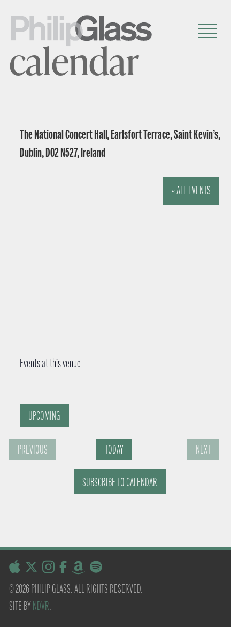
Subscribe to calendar (119, 482)
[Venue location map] (112, 257)
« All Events (191, 190)
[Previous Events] (32, 449)
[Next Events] (203, 449)
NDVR (41, 606)
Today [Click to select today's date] (114, 449)
